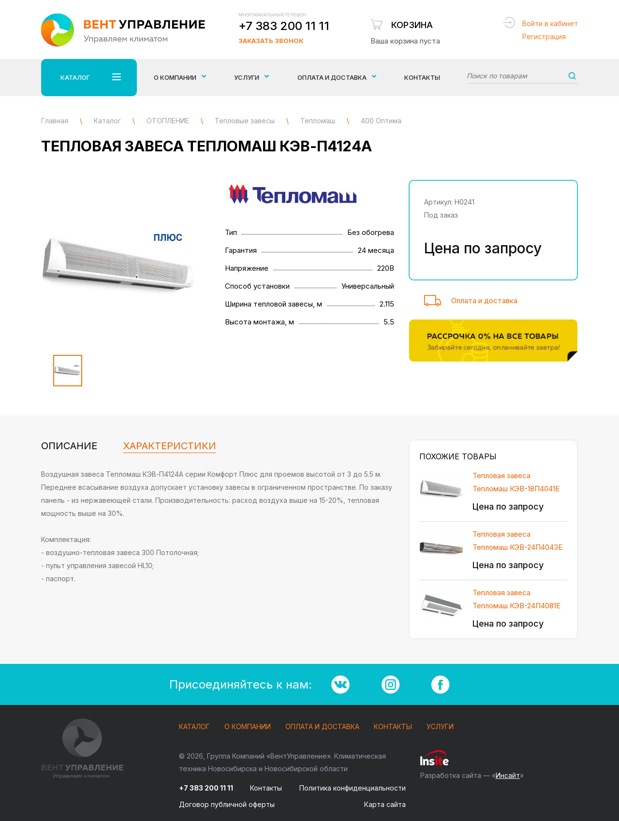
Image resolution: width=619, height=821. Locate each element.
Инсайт (508, 775)
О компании (247, 727)
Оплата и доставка (484, 300)
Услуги (440, 727)
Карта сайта (385, 804)
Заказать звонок (270, 40)
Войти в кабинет (550, 23)
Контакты (422, 77)
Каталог (194, 727)
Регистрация (544, 36)
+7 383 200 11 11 (283, 26)
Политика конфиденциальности (352, 788)
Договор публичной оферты (227, 804)
